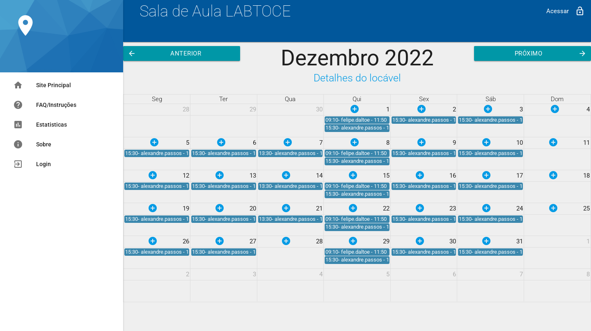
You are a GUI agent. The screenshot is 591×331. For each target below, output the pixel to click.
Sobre (32, 144)
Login (32, 164)
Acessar (565, 11)
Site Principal (42, 85)
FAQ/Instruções (44, 105)
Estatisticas (40, 124)
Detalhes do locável (357, 78)
